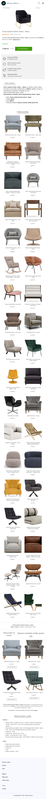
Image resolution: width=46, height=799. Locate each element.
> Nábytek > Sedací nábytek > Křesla (27, 626)
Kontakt (4, 788)
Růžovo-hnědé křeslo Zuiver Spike (13, 304)
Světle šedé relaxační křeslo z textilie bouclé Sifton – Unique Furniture (13, 585)
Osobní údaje (5, 780)
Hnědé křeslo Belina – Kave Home (13, 332)
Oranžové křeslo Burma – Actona (33, 583)
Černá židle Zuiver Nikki (13, 415)
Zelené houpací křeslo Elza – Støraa (34, 692)
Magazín (4, 773)
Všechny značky (6, 762)
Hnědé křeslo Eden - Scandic (33, 332)
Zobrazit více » (16, 39)
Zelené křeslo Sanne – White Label (33, 134)
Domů (4, 7)
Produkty (7, 7)
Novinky (4, 765)
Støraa (41, 37)
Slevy (3, 768)
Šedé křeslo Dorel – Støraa (33, 415)
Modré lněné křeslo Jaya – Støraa (12, 134)
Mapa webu (5, 777)
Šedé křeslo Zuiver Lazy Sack (13, 359)
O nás (3, 785)
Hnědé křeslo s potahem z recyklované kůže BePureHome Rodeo (13, 163)
